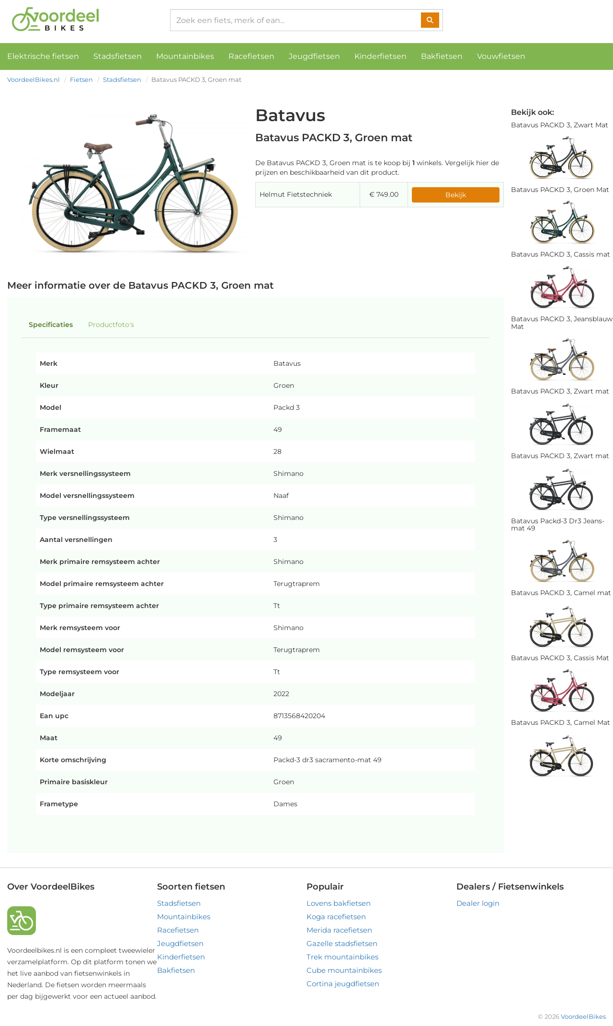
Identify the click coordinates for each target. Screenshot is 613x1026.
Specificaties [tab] (51, 324)
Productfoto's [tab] (111, 324)
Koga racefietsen (336, 916)
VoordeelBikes (583, 1016)
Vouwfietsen (501, 56)
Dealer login (477, 903)
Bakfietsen (442, 56)
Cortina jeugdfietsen (342, 983)
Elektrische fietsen (43, 56)
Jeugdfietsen (314, 56)
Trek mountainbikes (342, 956)
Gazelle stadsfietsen (341, 943)
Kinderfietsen (380, 56)
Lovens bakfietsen (338, 903)
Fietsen (81, 79)
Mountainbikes (185, 56)
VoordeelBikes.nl (33, 79)
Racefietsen (251, 56)
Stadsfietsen (117, 56)
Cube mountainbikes (344, 970)
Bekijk (455, 195)
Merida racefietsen (339, 930)
